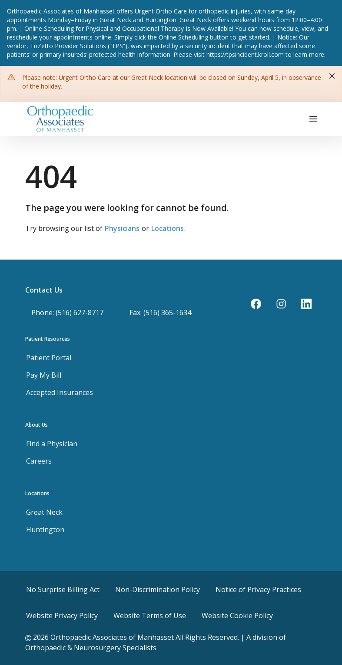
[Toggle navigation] (313, 118)
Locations (167, 228)
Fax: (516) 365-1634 (160, 312)
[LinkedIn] (306, 303)
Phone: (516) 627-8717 (67, 312)
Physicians (122, 228)
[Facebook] (256, 303)
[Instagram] (281, 303)
